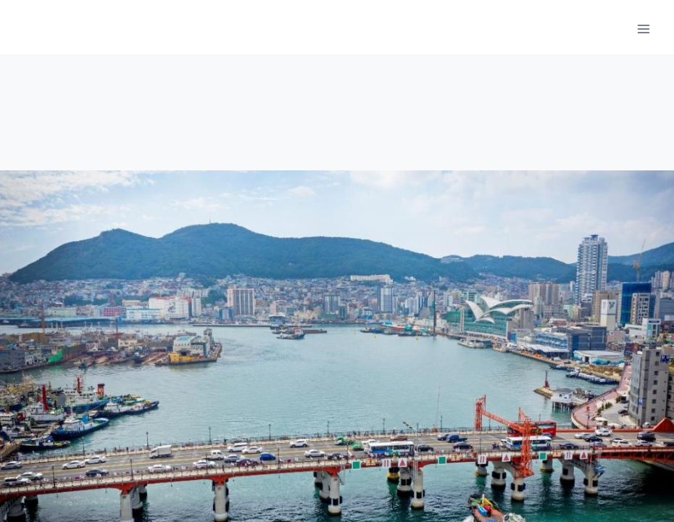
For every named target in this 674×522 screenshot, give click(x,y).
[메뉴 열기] (643, 28)
